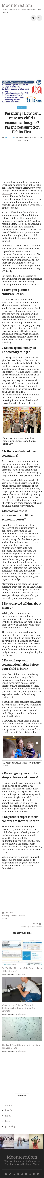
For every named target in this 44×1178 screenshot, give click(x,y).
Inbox (24, 966)
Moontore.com (17, 5)
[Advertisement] (22, 53)
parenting (21, 107)
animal (8, 1096)
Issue (8, 1112)
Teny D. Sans (9, 137)
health (8, 1102)
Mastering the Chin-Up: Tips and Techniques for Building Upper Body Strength (19, 1000)
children (33, 212)
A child (21, 494)
